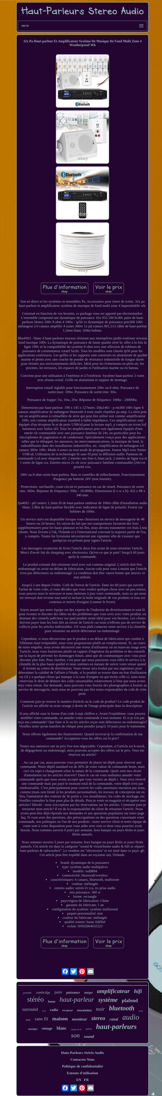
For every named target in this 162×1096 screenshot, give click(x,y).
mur (28, 1019)
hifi (138, 991)
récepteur (67, 1010)
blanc (61, 1028)
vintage (47, 1028)
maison (60, 1018)
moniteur (79, 1019)
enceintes (84, 1010)
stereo (98, 1018)
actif (141, 1011)
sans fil (41, 1018)
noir (100, 1009)
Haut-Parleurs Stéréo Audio (82, 1053)
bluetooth (122, 1008)
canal (113, 1019)
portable (27, 992)
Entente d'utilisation (82, 1073)
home (51, 1001)
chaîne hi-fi (76, 1029)
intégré (88, 992)
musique (32, 1028)
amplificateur (113, 991)
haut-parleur (76, 999)
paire (58, 992)
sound (89, 1036)
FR (86, 1080)
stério (89, 1028)
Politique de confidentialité (82, 1066)
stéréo (35, 999)
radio (54, 1010)
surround (30, 1009)
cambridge (43, 992)
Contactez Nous (82, 1060)
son (75, 1035)
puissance (73, 992)
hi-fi (44, 1011)
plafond (130, 1000)
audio (130, 1017)
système (108, 999)
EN (78, 1080)
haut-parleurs (116, 1026)
